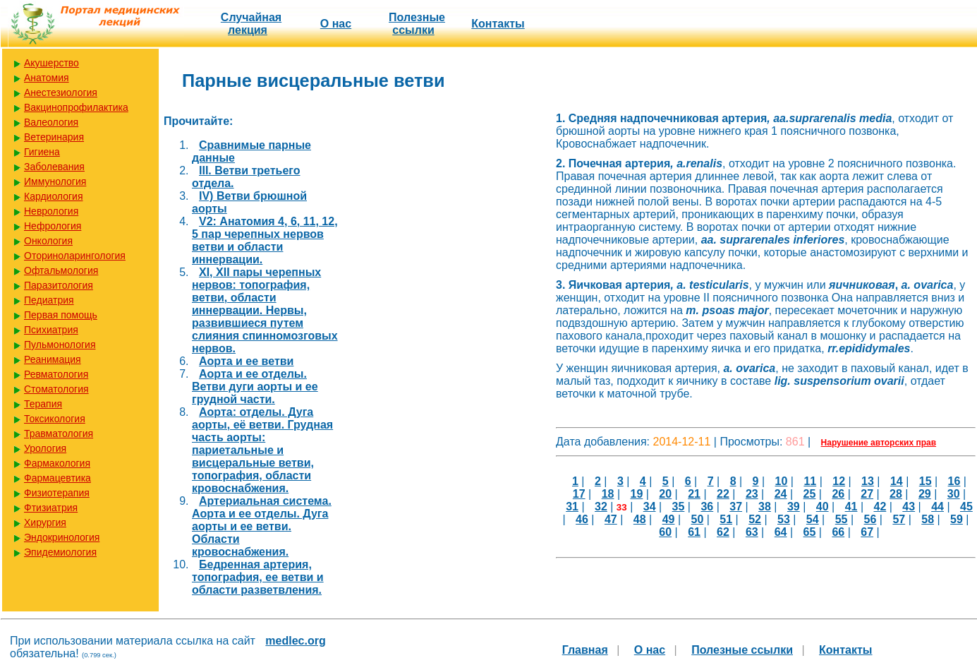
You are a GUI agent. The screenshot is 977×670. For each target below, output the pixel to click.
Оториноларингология (75, 255)
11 (809, 481)
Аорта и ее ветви (246, 361)
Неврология (51, 211)
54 (812, 519)
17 (579, 494)
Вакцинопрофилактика (76, 107)
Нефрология (52, 226)
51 (726, 519)
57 (898, 519)
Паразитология (58, 285)
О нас (335, 24)
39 (793, 507)
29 (924, 494)
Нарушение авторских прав (878, 443)
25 (809, 494)
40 (822, 507)
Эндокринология (61, 537)
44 (937, 507)
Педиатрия (49, 300)
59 (956, 519)
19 (637, 494)
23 (752, 494)
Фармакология (57, 463)
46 (582, 519)
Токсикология (54, 418)
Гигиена (42, 151)
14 (896, 481)
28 (896, 494)
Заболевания (54, 166)
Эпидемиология (60, 552)
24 (781, 494)
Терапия (43, 403)
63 (752, 532)
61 (694, 532)
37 (735, 507)
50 (697, 519)
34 (649, 507)
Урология (45, 448)
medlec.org (295, 641)
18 (608, 494)
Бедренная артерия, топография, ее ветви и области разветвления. (258, 577)
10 (781, 481)
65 (809, 532)
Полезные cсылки (417, 23)
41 (851, 507)
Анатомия (46, 77)
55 (841, 519)
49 (668, 519)
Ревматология (56, 374)
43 (908, 507)
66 (838, 532)
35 (678, 507)
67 (867, 532)
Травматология (58, 433)
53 (783, 519)
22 (723, 494)
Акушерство (51, 62)
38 (764, 507)
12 (838, 481)
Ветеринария (54, 137)
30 (953, 494)
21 (694, 494)
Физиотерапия (57, 492)
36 (706, 507)
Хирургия (45, 522)
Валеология (51, 122)
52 (754, 519)
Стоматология (56, 389)
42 (879, 507)
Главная (585, 650)
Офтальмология (61, 270)
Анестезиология (60, 92)
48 (639, 519)
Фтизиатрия (51, 507)
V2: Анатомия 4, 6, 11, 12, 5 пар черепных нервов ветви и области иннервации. (265, 240)
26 (838, 494)
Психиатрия (51, 329)
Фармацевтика (57, 478)
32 (601, 507)
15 (925, 481)
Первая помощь (60, 315)
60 (665, 532)
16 (954, 481)
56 (870, 519)
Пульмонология (59, 344)
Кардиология (53, 196)
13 (867, 481)
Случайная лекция (251, 23)
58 (927, 519)
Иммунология (55, 181)
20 (665, 494)
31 (572, 507)
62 (723, 532)
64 (781, 532)
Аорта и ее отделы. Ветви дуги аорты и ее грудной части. (255, 386)
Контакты (497, 24)
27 (867, 494)
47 (611, 519)
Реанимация (52, 359)
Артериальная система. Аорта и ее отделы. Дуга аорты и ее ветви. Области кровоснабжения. (262, 526)
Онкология (48, 240)
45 (966, 507)
